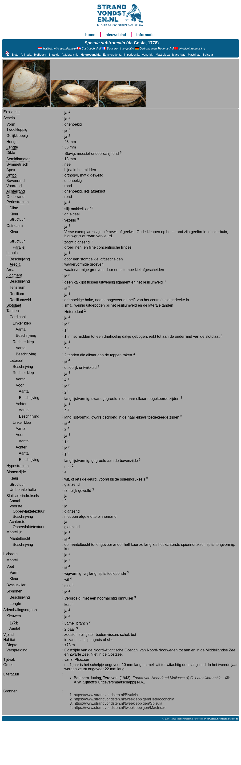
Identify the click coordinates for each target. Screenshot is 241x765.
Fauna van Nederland (151, 678)
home (90, 35)
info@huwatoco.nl (229, 718)
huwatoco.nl (213, 718)
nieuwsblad (116, 35)
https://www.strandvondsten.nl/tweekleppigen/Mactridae (120, 708)
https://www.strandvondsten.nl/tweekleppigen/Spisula (118, 703)
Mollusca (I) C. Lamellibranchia (195, 678)
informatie (145, 35)
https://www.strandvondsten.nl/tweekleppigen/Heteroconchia (124, 699)
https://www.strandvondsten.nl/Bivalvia (106, 695)
